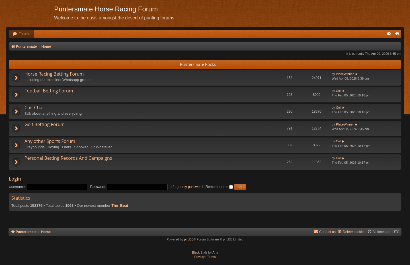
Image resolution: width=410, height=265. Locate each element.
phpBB (188, 239)
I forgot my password (187, 187)
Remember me (219, 187)
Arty (215, 252)
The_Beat (119, 205)
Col (338, 90)
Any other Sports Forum (49, 141)
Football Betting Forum (48, 91)
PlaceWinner (345, 74)
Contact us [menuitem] (325, 232)
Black (196, 252)
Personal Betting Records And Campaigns (68, 158)
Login (15, 178)
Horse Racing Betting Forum (54, 74)
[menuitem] (21, 34)
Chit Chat (34, 107)
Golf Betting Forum (44, 124)
